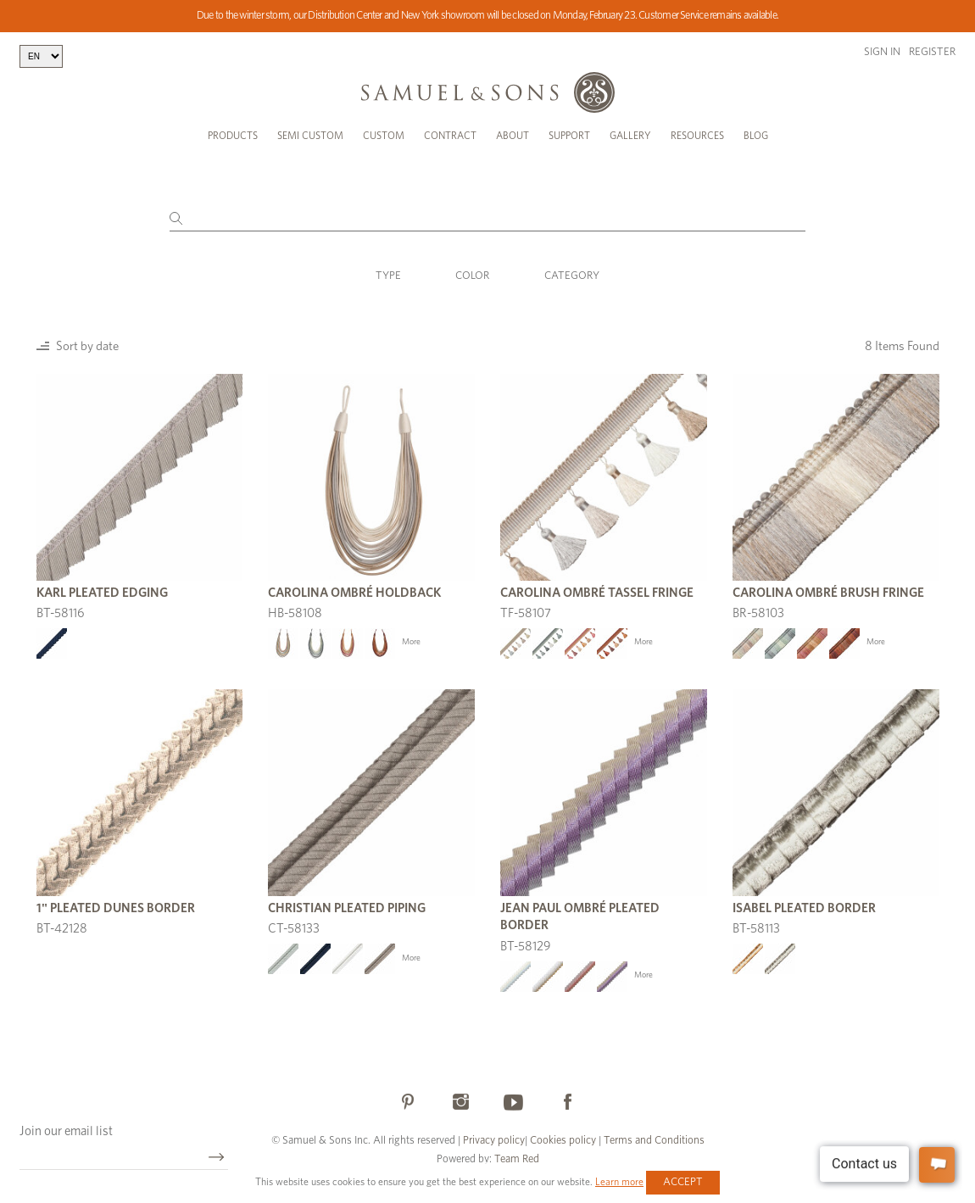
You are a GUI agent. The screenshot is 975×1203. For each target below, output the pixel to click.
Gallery (630, 136)
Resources (697, 136)
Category (571, 275)
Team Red (516, 1159)
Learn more (619, 1182)
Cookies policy (563, 1140)
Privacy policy (494, 1140)
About (512, 136)
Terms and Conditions (653, 1140)
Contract (450, 136)
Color (472, 275)
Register (932, 52)
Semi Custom (310, 136)
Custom (383, 136)
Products (233, 136)
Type (388, 275)
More (411, 642)
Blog (756, 136)
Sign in (882, 52)
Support (569, 136)
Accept (683, 1182)
